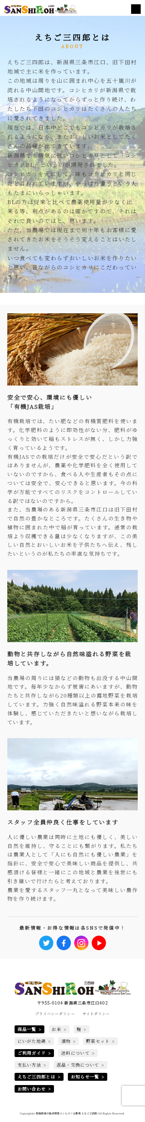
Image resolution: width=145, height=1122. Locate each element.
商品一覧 (27, 1029)
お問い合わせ (32, 1089)
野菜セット (98, 1041)
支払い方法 (29, 1065)
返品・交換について (78, 1065)
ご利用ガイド (32, 1053)
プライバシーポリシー (55, 1013)
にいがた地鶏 (32, 1041)
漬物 (66, 1041)
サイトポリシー (96, 1013)
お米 (56, 1029)
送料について (75, 1053)
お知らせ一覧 (85, 1077)
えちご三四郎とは (37, 1077)
